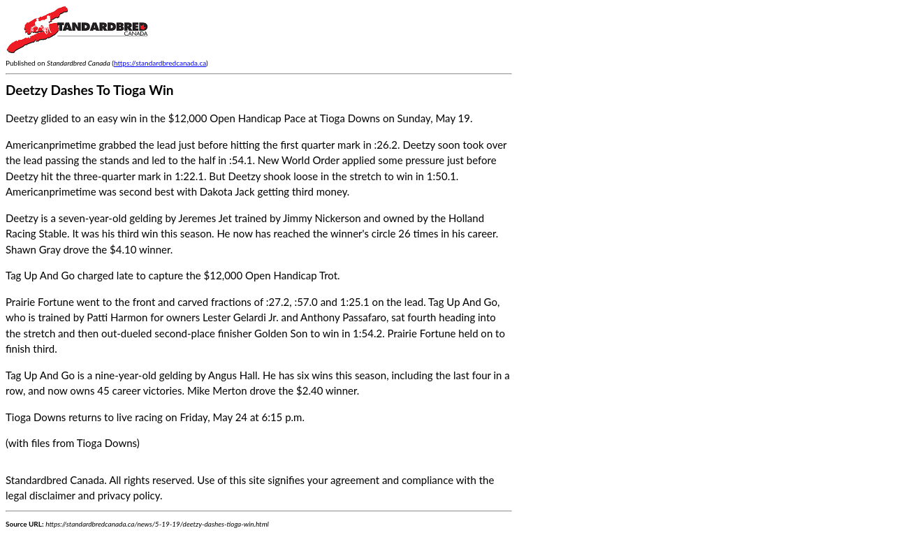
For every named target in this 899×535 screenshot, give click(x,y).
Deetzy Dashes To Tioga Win (90, 90)
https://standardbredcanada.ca (160, 63)
